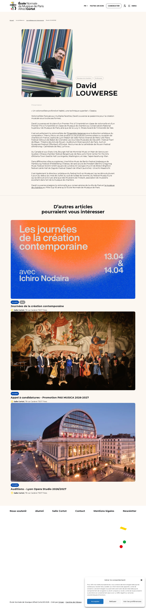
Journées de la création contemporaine (37, 306)
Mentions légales (104, 511)
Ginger (61, 602)
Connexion (124, 5)
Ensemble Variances (77, 133)
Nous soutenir (18, 511)
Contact (80, 511)
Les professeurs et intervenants (35, 20)
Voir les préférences (132, 601)
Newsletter (129, 511)
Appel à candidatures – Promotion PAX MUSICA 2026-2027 (50, 397)
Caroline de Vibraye (74, 602)
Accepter (95, 601)
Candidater (114, 6)
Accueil (12, 20)
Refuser (112, 601)
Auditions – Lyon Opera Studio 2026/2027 (38, 489)
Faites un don (97, 6)
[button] (141, 580)
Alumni (39, 511)
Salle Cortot (59, 511)
